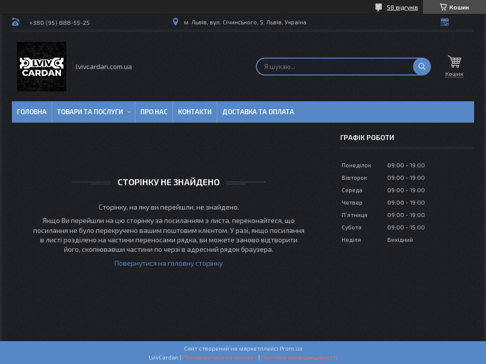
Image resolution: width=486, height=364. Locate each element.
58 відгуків (402, 6)
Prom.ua (291, 348)
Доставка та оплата (258, 112)
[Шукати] (422, 66)
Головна (32, 112)
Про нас (154, 112)
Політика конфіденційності (299, 357)
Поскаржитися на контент (220, 357)
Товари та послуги (90, 112)
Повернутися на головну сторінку (169, 263)
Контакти (195, 112)
